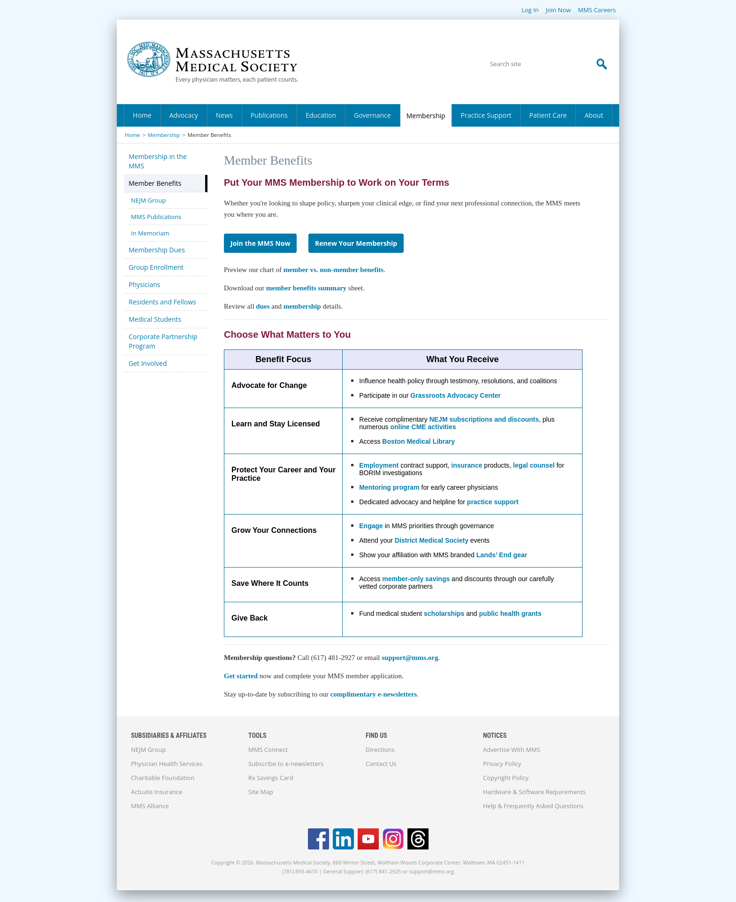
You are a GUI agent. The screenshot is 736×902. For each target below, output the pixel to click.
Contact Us (381, 763)
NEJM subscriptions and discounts (484, 419)
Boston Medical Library (418, 441)
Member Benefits (155, 183)
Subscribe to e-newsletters (285, 763)
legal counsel (534, 465)
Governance (372, 115)
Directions (380, 749)
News (224, 115)
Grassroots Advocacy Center (455, 395)
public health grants (510, 613)
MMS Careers (597, 10)
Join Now (558, 10)
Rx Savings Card (270, 777)
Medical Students (155, 319)
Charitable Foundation (162, 777)
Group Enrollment (156, 267)
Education (321, 115)
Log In (530, 10)
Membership (425, 115)
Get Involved (148, 363)
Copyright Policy (506, 777)
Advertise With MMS (511, 749)
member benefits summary (306, 288)
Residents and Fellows (162, 301)
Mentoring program (389, 487)
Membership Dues (157, 249)
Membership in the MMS (158, 161)
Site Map (260, 792)
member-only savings (416, 579)
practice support (493, 502)
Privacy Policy (502, 763)
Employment (379, 465)
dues (263, 306)
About (593, 115)
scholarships (444, 613)
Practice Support (486, 115)
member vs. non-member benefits (334, 269)
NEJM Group (148, 200)
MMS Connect (268, 749)
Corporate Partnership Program (163, 341)
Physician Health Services (166, 763)
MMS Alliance (150, 806)
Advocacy (183, 115)
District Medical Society (431, 540)
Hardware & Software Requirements (534, 792)
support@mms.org (410, 657)
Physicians (145, 284)
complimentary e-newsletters (373, 694)
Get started (241, 676)
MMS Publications (156, 216)
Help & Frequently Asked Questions (533, 806)
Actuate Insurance (156, 792)
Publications (269, 115)
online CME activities (423, 427)
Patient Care (548, 115)
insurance (466, 465)
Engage (371, 526)
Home (142, 115)
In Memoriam (150, 233)
